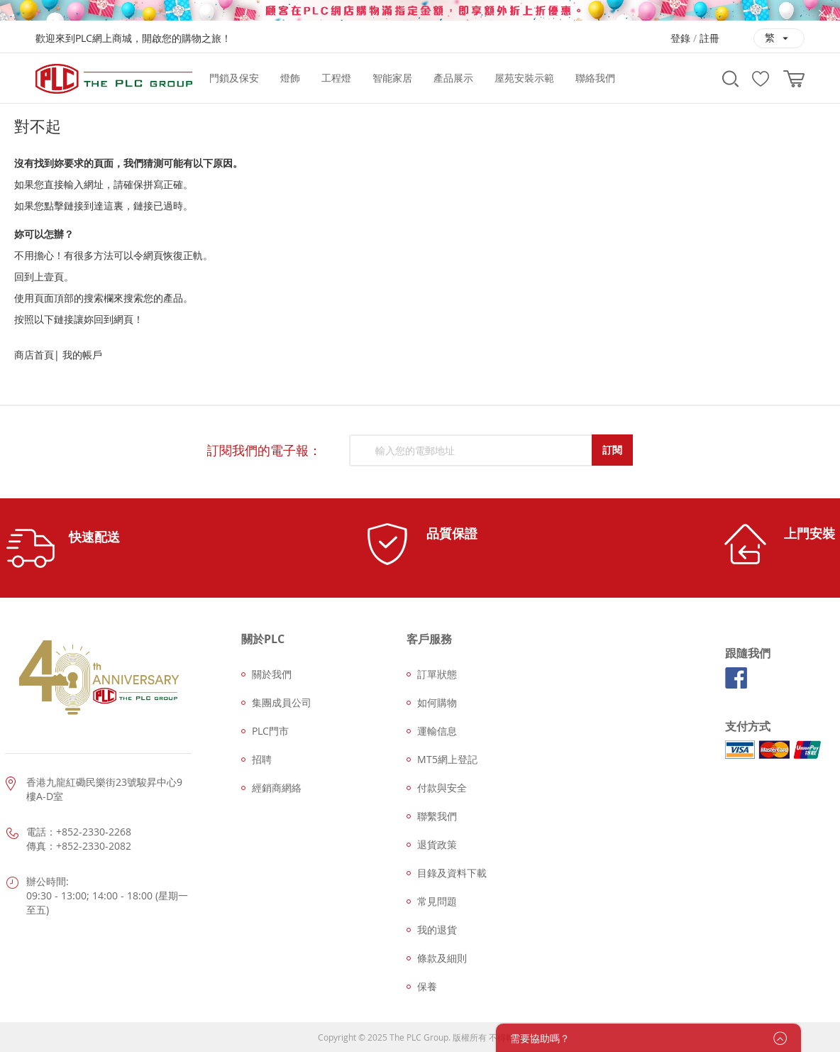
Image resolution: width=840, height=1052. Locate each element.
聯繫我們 (437, 816)
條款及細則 (442, 958)
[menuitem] (234, 78)
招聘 (262, 759)
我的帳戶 (82, 354)
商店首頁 (34, 354)
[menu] (454, 78)
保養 (427, 986)
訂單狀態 (437, 674)
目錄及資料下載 (452, 873)
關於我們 (272, 674)
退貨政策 (437, 844)
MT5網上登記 (447, 759)
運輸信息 (437, 731)
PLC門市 (270, 731)
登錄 (680, 38)
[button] (779, 38)
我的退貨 (437, 929)
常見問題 (437, 901)
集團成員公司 (281, 702)
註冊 (709, 38)
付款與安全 (442, 787)
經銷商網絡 (277, 787)
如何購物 (437, 702)
